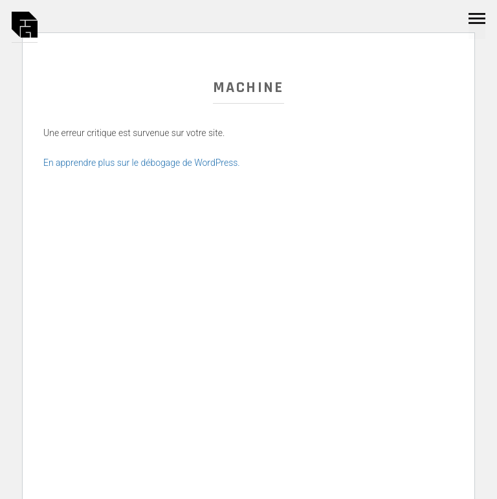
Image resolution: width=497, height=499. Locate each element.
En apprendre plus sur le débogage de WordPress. (141, 162)
